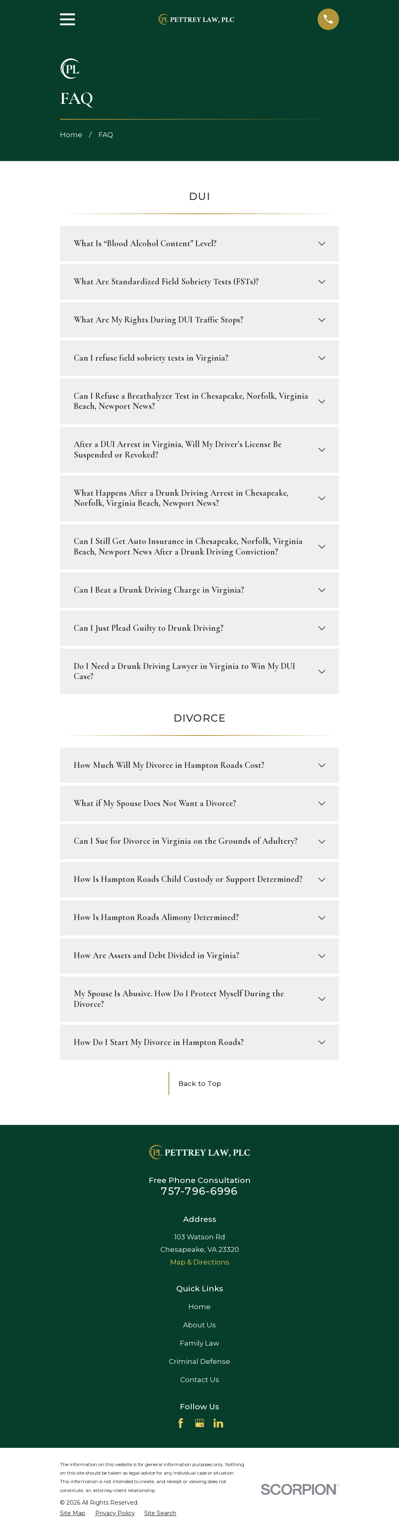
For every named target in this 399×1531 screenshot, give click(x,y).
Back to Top (199, 1083)
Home (199, 1307)
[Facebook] (181, 1423)
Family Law (199, 1343)
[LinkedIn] (218, 1423)
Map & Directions (199, 1262)
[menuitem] (72, 1513)
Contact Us (199, 1380)
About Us (199, 1325)
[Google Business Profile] (200, 1423)
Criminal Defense (199, 1361)
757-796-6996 (199, 1191)
